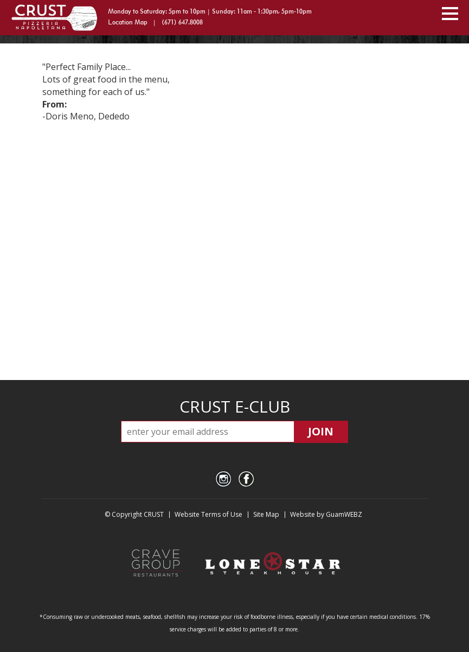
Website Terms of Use (208, 514)
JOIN (320, 431)
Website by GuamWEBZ (326, 514)
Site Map (266, 514)
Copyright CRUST (138, 514)
